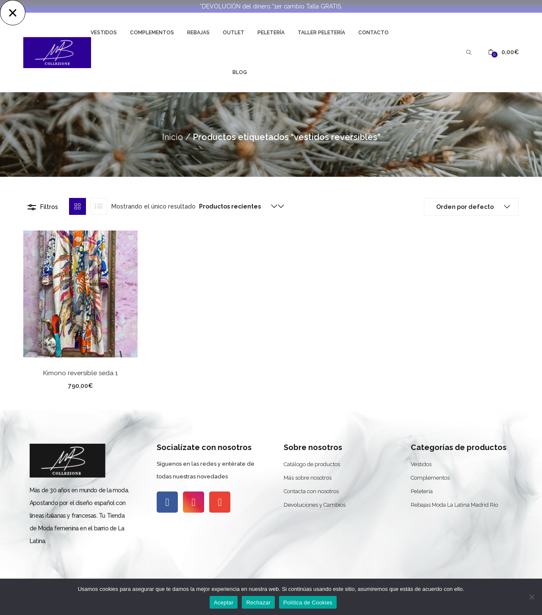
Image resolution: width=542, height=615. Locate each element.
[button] (503, 52)
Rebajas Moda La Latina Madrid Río (454, 505)
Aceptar (224, 602)
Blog (239, 72)
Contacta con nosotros (311, 491)
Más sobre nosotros (308, 478)
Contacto (373, 33)
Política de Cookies (307, 602)
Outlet (233, 33)
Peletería (271, 33)
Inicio (172, 137)
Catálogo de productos (312, 464)
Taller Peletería (321, 33)
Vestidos (104, 33)
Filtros (49, 206)
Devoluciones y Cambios (315, 505)
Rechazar (258, 602)
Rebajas (198, 33)
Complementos (152, 33)
